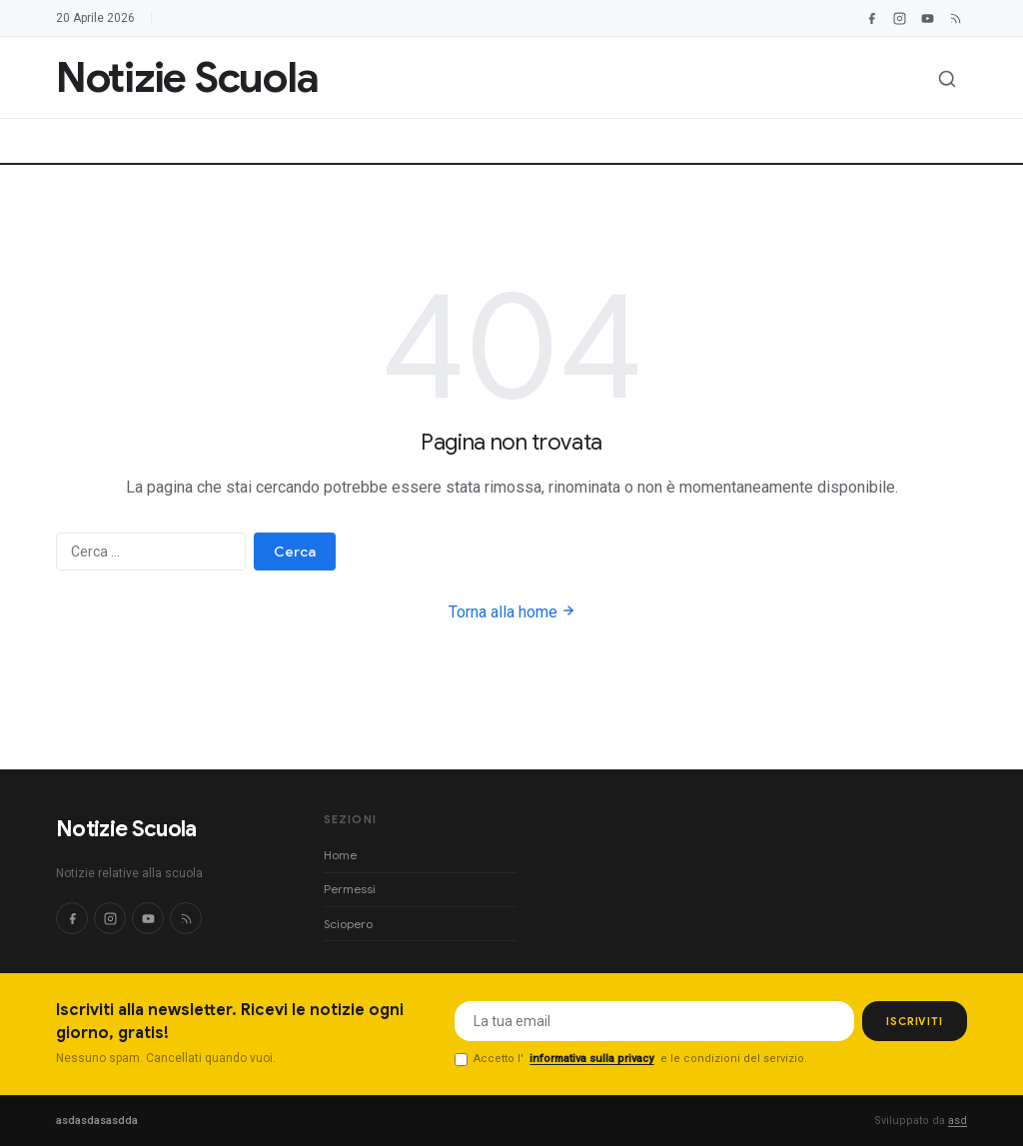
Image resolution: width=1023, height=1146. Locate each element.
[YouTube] (927, 18)
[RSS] (186, 918)
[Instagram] (899, 18)
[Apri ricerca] (947, 79)
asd (957, 1120)
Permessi (350, 888)
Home (340, 854)
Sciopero (348, 923)
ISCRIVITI (914, 1021)
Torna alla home (512, 611)
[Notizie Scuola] (187, 78)
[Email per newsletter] (654, 1021)
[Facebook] (871, 18)
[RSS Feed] (955, 18)
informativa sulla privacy (591, 1058)
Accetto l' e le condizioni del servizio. (631, 1059)
